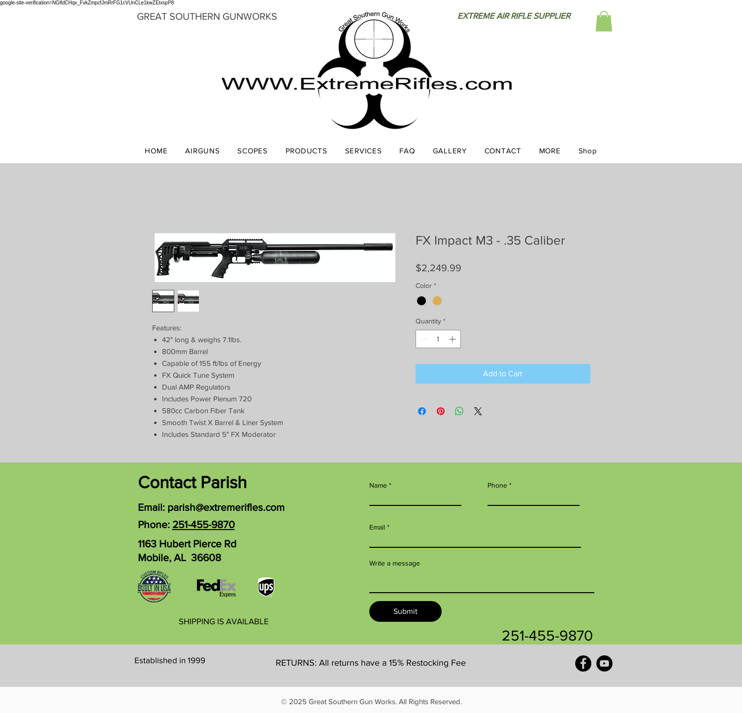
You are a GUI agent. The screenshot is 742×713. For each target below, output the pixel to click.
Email (377, 527)
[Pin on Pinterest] (441, 411)
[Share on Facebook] (422, 411)
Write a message (394, 563)
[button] (604, 21)
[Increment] (453, 339)
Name (378, 485)
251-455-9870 (203, 524)
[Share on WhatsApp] (459, 411)
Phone (497, 485)
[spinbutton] (438, 339)
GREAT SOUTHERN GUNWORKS (207, 16)
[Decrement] (423, 339)
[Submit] (405, 611)
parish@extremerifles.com (226, 507)
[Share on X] (478, 411)
